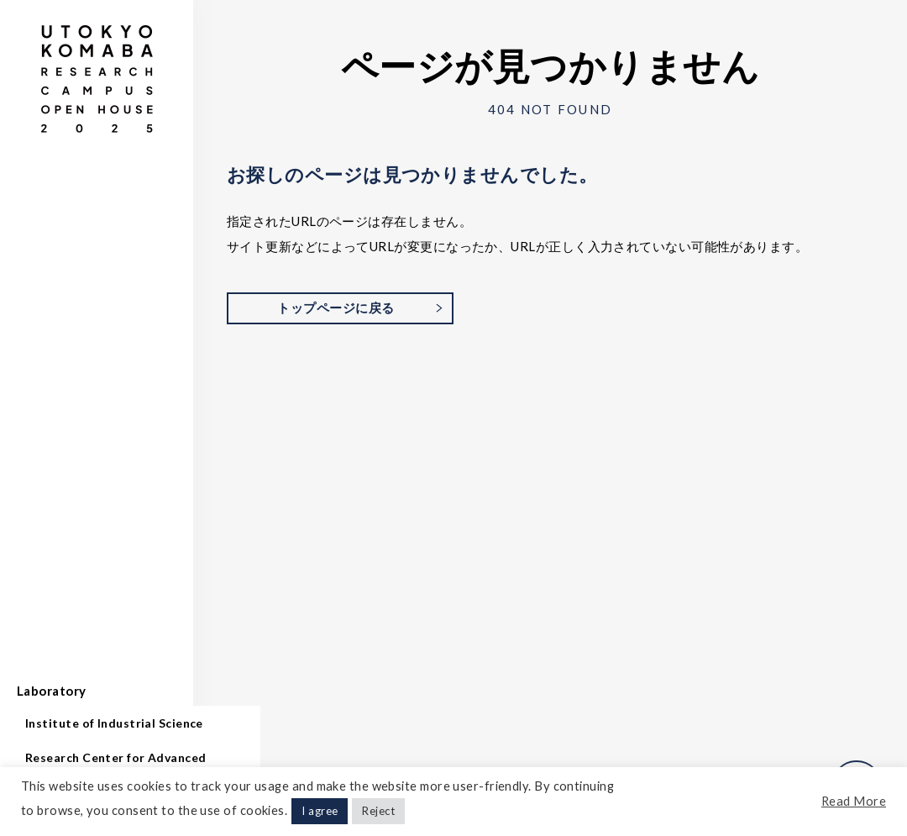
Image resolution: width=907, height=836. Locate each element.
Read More (853, 801)
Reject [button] (378, 811)
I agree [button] (319, 811)
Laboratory (52, 690)
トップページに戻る (335, 307)
